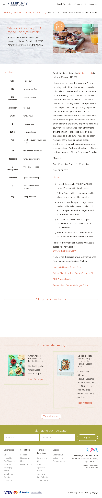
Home (7, 12)
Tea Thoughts (9, 461)
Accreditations (26, 464)
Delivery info (58, 458)
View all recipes (51, 416)
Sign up (87, 437)
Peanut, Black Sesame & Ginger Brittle (70, 285)
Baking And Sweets (35, 12)
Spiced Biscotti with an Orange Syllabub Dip (73, 273)
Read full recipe (35, 379)
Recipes (17, 12)
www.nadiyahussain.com (64, 251)
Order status (58, 455)
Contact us (8, 480)
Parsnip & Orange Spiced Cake (67, 267)
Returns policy (59, 461)
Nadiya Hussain (85, 73)
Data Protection (43, 477)
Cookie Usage (42, 480)
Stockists (7, 477)
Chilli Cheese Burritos (62, 279)
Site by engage (91, 493)
